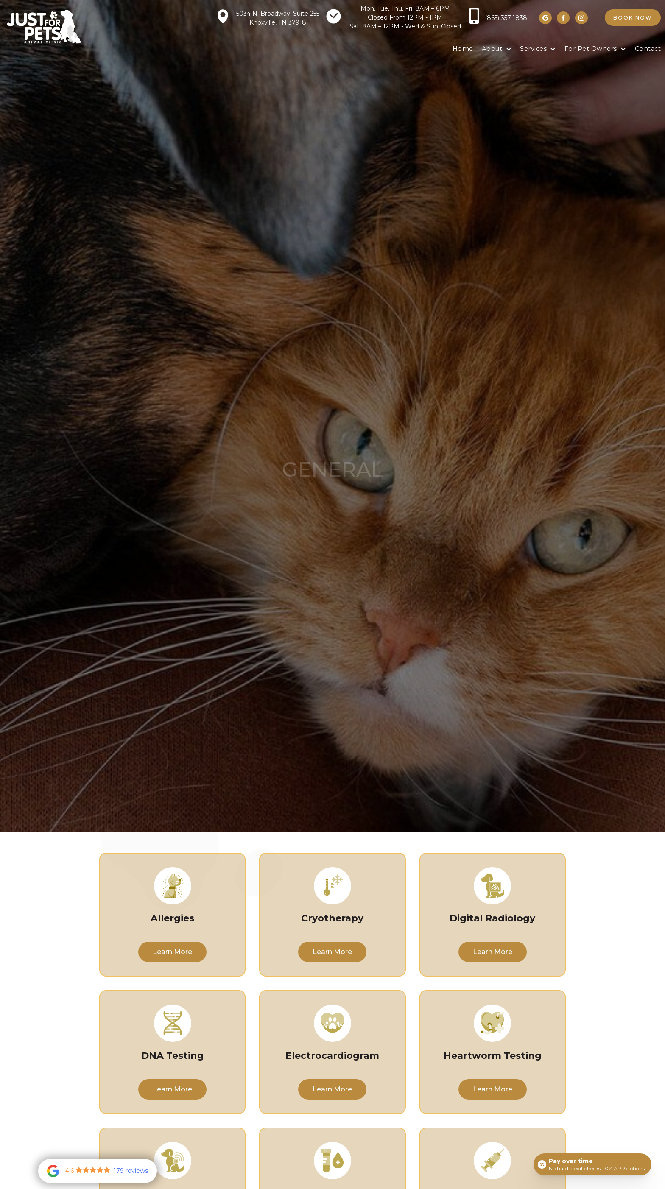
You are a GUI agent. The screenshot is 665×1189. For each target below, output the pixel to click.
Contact (648, 49)
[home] (44, 26)
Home (463, 49)
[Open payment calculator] (592, 1164)
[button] (497, 49)
